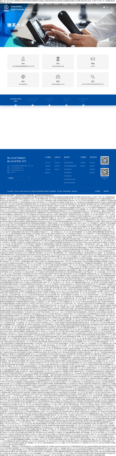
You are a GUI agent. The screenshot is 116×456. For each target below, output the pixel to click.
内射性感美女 (38, 451)
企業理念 (57, 166)
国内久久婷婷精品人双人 (68, 455)
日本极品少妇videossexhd (57, 446)
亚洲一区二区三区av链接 (13, 455)
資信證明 (92, 169)
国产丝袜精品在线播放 (82, 453)
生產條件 (92, 166)
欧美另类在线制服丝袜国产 (39, 448)
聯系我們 (106, 191)
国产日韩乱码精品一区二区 (24, 451)
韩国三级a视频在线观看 (98, 453)
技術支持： (75, 191)
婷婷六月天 (4, 450)
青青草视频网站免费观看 (62, 451)
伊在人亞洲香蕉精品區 (73, 446)
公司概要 (41, 4)
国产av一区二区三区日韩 (75, 448)
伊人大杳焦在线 (5, 453)
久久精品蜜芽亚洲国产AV (40, 446)
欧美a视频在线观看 (109, 451)
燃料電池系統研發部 (69, 182)
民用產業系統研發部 (69, 179)
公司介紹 (47, 162)
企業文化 (49, 4)
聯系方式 (90, 4)
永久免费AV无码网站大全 (17, 450)
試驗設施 (92, 162)
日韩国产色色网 (66, 450)
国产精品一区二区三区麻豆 (65, 453)
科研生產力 (73, 4)
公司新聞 (82, 4)
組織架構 (47, 166)
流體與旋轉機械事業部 (70, 166)
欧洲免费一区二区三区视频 (21, 448)
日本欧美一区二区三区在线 (101, 450)
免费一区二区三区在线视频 (32, 453)
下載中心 (98, 4)
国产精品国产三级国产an (52, 450)
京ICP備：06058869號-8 (64, 191)
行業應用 (82, 162)
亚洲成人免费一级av (95, 451)
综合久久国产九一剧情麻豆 (58, 448)
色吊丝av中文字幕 (82, 455)
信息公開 (36, 12)
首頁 (34, 4)
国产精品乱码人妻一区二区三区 (32, 455)
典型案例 (82, 166)
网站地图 (15, 199)
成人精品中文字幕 (17, 453)
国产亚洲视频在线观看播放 (79, 451)
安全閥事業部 (68, 176)
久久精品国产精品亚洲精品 (34, 450)
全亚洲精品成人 (48, 451)
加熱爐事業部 (68, 172)
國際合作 (47, 172)
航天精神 (57, 162)
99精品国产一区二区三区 (51, 455)
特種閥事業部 (68, 169)
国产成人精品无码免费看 (90, 446)
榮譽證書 (92, 172)
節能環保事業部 (68, 162)
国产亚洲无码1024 (104, 446)
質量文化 (57, 169)
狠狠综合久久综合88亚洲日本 (21, 446)
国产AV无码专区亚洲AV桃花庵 (82, 450)
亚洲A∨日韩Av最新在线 (96, 455)
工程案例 (65, 4)
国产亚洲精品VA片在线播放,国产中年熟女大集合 (99, 448)
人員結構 (47, 169)
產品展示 (57, 4)
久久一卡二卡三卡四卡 (49, 453)
